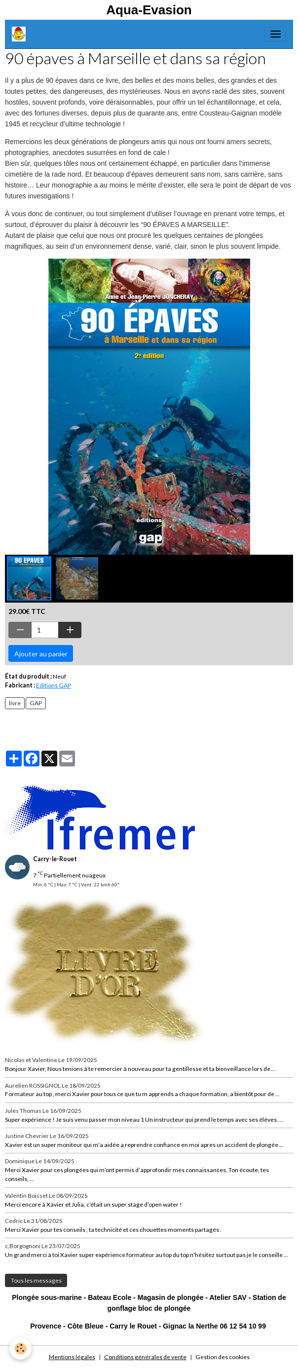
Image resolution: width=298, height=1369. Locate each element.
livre (15, 703)
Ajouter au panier (41, 653)
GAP (36, 703)
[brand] (20, 34)
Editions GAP (53, 685)
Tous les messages (36, 1280)
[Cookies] (21, 1348)
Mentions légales (72, 1357)
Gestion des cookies (222, 1357)
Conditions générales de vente (145, 1357)
